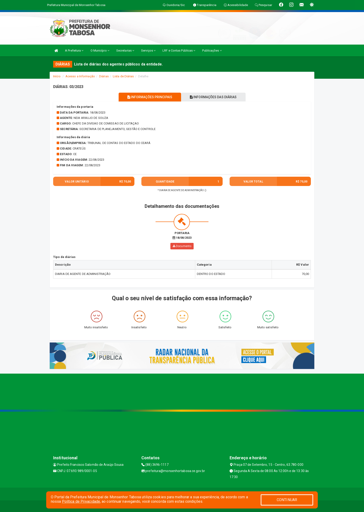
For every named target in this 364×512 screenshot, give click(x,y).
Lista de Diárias (123, 76)
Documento (182, 246)
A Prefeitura (74, 50)
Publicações (211, 50)
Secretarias (125, 50)
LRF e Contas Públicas (178, 50)
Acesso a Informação (80, 76)
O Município (100, 50)
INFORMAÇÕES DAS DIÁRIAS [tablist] (214, 97)
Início (57, 76)
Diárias (104, 76)
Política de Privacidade (81, 501)
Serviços (148, 50)
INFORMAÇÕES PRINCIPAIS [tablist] (149, 97)
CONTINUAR (287, 500)
